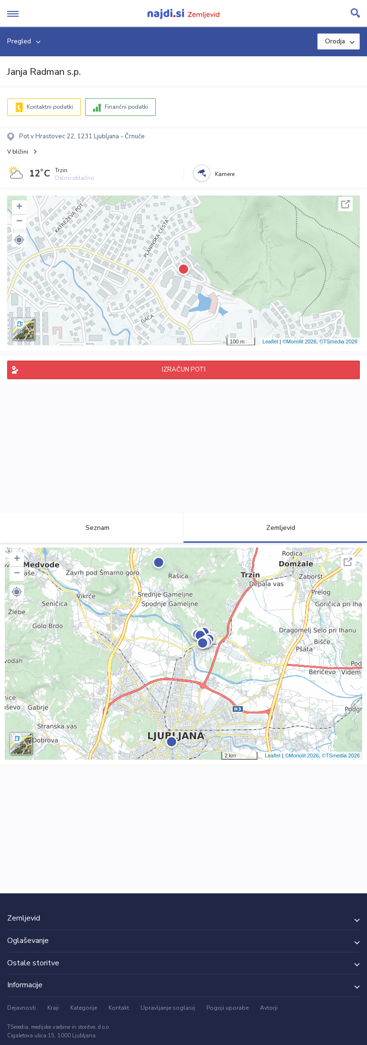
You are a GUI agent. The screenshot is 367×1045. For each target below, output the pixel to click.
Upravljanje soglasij (167, 1008)
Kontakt (118, 1008)
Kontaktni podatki (50, 107)
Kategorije (83, 1008)
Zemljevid (275, 527)
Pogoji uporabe (227, 1008)
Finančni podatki (126, 107)
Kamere (225, 174)
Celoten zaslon (345, 204)
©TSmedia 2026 (338, 341)
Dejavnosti (21, 1008)
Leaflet (270, 341)
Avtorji (269, 1008)
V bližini (17, 151)
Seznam (92, 527)
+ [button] (19, 207)
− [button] (19, 222)
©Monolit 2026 (299, 341)
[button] (19, 240)
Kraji (53, 1008)
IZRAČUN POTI (183, 369)
